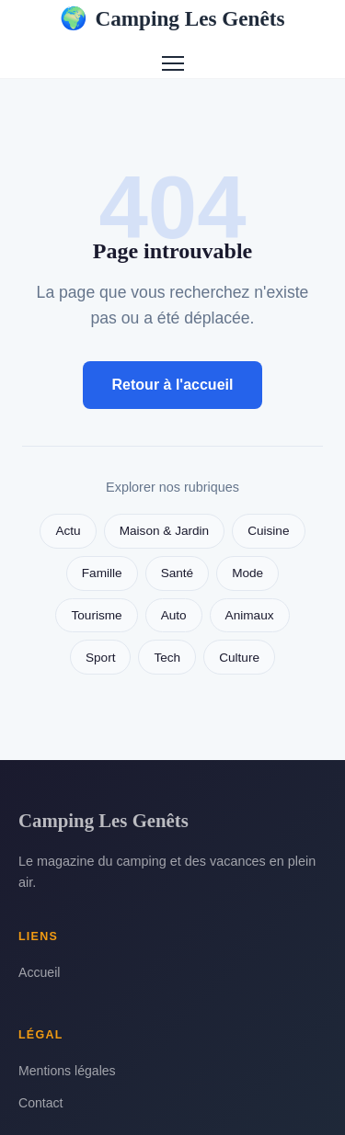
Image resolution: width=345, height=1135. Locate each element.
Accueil (39, 972)
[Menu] (173, 63)
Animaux (249, 615)
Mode (247, 573)
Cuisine (268, 531)
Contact (40, 1102)
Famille (102, 573)
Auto (174, 615)
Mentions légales (67, 1070)
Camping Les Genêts (172, 19)
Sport (101, 657)
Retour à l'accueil (173, 384)
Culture (239, 657)
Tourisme (96, 615)
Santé (177, 573)
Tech (167, 657)
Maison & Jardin (164, 531)
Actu (67, 531)
